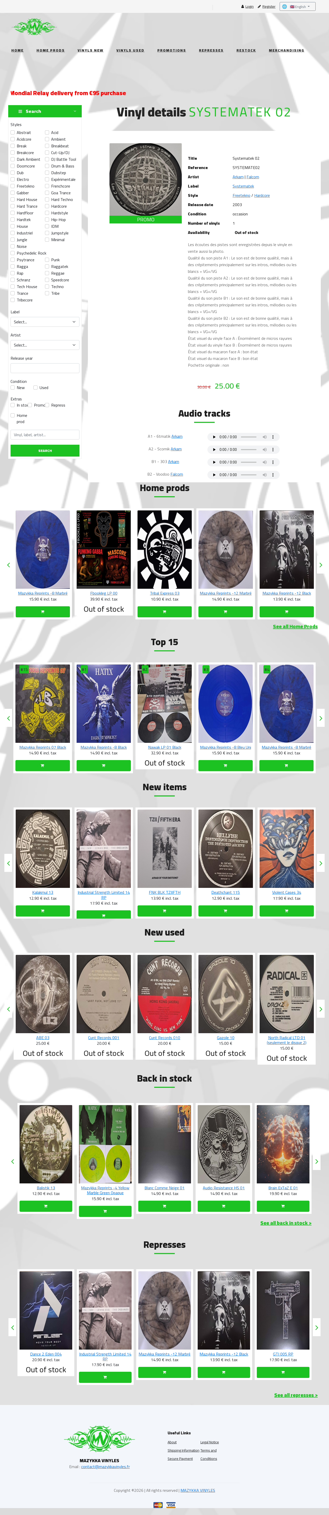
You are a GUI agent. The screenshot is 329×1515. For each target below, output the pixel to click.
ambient (58, 139)
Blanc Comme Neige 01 (224, 1193)
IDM (55, 226)
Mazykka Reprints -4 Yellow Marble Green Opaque (164, 1195)
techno (57, 286)
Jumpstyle (60, 233)
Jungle (22, 240)
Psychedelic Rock (31, 253)
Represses (211, 50)
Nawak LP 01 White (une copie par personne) (42, 595)
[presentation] (8, 565)
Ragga (22, 266)
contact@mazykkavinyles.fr (105, 1471)
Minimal (58, 240)
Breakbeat (60, 146)
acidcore (24, 139)
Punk (55, 260)
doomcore (26, 166)
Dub (20, 173)
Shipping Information (183, 1455)
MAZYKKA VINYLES (197, 1495)
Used (44, 387)
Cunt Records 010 (225, 1042)
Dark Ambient (28, 159)
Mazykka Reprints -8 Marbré (104, 593)
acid (54, 132)
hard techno (62, 199)
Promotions (171, 50)
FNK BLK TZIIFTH (225, 892)
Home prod (22, 418)
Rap (20, 273)
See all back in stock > (286, 1227)
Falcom (252, 177)
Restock (246, 50)
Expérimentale (63, 179)
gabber (23, 193)
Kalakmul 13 (103, 892)
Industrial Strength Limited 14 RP (165, 894)
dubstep (58, 173)
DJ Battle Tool (63, 159)
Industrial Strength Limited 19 (46, 1193)
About (172, 1447)
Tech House (27, 286)
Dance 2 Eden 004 (105, 1359)
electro (23, 179)
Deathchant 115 (286, 892)
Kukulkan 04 (42, 892)
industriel (25, 233)
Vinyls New (91, 50)
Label (15, 312)
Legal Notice (209, 1447)
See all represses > (296, 1399)
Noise (22, 246)
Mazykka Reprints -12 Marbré (287, 593)
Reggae (58, 273)
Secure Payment (180, 1463)
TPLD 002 (43, 1042)
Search (45, 450)
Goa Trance (61, 193)
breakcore (25, 152)
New (21, 387)
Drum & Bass (62, 166)
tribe (55, 293)
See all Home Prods (295, 626)
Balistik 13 (105, 1193)
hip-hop (58, 219)
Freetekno (241, 195)
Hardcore (262, 195)
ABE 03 (103, 1042)
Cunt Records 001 (164, 1042)
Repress (58, 405)
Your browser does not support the (243, 437)
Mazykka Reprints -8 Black (164, 747)
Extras (16, 399)
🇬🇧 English (294, 6)
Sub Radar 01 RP (46, 1359)
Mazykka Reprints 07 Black (103, 747)
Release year (22, 358)
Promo (40, 405)
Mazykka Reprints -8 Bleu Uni (286, 747)
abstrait (24, 132)
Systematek (243, 186)
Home (17, 50)
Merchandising (286, 50)
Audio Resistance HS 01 (283, 1193)
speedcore (60, 280)
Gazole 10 (286, 1042)
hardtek (24, 219)
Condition (19, 381)
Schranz (23, 280)
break (21, 146)
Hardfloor (25, 213)
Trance (22, 293)
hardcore (59, 206)
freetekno (25, 186)
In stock (24, 405)
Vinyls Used (130, 50)
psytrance (25, 260)
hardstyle (59, 213)
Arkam (238, 177)
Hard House (27, 199)
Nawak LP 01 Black (225, 747)
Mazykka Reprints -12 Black (283, 1359)
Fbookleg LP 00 (164, 593)
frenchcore (60, 186)
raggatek (59, 266)
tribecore (25, 300)
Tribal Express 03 (225, 593)
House (22, 226)
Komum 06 (42, 747)
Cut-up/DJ (60, 152)
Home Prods (50, 50)
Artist (16, 335)
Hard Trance (27, 206)
